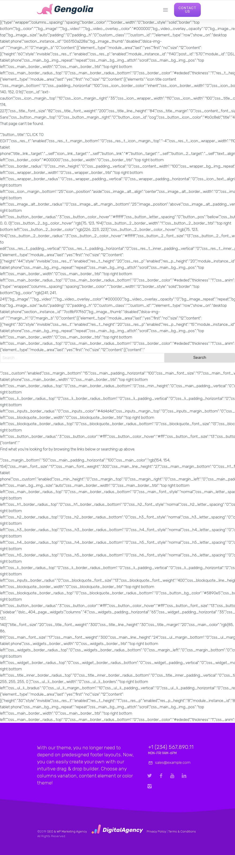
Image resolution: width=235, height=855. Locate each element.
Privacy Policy (156, 831)
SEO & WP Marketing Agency (67, 831)
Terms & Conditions (182, 831)
